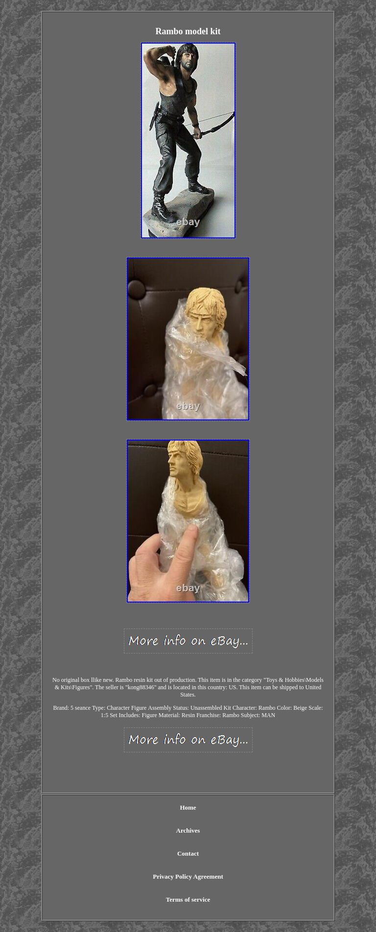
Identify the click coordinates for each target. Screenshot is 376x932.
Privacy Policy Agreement (188, 876)
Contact (188, 853)
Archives (188, 830)
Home (188, 807)
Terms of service (188, 899)
